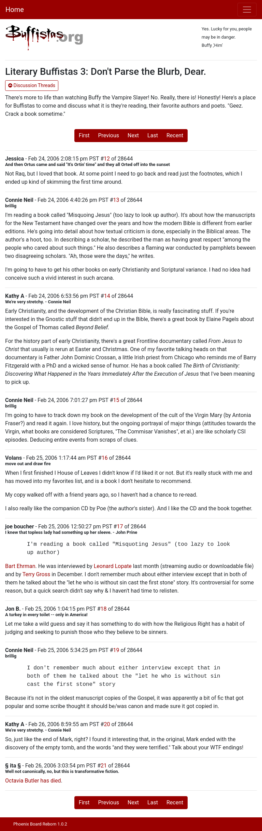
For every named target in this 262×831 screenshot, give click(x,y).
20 (107, 724)
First (84, 135)
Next (133, 135)
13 (116, 200)
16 (105, 458)
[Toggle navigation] (247, 9)
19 (116, 650)
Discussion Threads (31, 85)
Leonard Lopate (113, 566)
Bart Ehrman (20, 566)
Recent (174, 135)
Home (14, 9)
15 (116, 400)
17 (120, 526)
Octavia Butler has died (33, 780)
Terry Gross (36, 574)
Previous (108, 135)
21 (104, 765)
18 (104, 609)
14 (107, 296)
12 (107, 158)
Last (152, 135)
